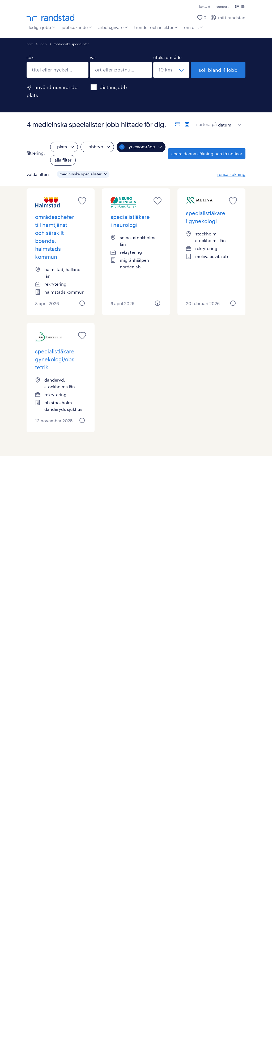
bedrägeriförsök (115, 1022)
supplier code (161, 1012)
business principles (120, 1012)
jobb (43, 44)
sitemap (105, 1031)
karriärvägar (39, 850)
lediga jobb (42, 27)
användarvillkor (108, 1003)
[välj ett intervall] (171, 70)
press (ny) (121, 890)
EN (243, 6)
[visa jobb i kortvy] (187, 124)
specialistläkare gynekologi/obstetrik (54, 359)
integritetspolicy (148, 1003)
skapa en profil (41, 812)
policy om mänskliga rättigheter (59, 1022)
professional (39, 890)
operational (38, 880)
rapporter (121, 899)
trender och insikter (156, 27)
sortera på (206, 124)
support (222, 6)
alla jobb (35, 803)
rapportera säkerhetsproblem (168, 1022)
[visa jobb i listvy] (177, 124)
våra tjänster (124, 850)
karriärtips (37, 908)
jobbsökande (77, 27)
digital (33, 840)
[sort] (228, 121)
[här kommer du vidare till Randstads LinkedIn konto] (31, 949)
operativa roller (42, 822)
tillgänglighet (134, 1031)
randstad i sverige (214, 812)
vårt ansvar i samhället (219, 822)
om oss (193, 27)
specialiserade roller (47, 831)
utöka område (167, 57)
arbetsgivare (113, 27)
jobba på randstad (214, 831)
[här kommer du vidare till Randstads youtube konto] (44, 949)
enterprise (122, 840)
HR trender (122, 880)
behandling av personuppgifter (58, 1031)
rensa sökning (231, 174)
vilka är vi (205, 803)
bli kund (120, 803)
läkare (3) (36, 730)
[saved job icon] (82, 201)
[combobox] (57, 70)
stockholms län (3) (45, 630)
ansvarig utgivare (67, 1003)
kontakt (204, 6)
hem (30, 44)
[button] (105, 174)
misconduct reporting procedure (60, 1012)
